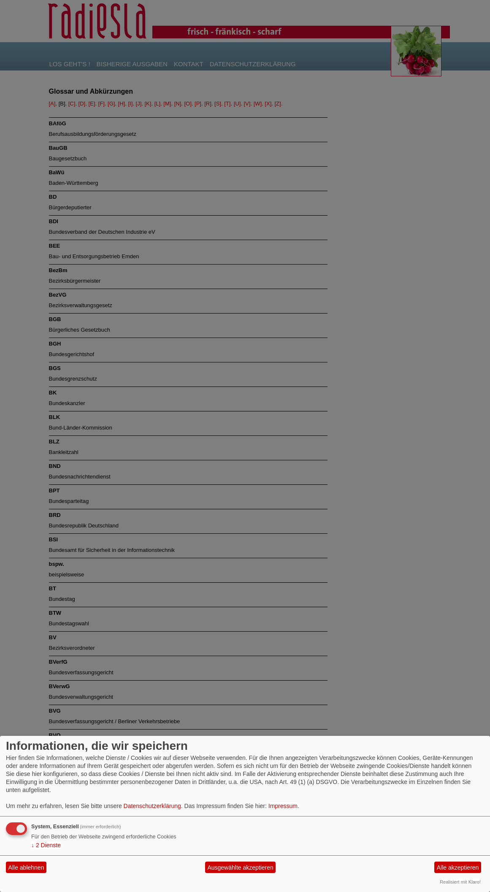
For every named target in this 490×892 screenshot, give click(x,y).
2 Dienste (46, 845)
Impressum (283, 806)
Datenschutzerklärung (152, 806)
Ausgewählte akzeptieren (240, 867)
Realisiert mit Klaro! (460, 881)
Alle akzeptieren (458, 867)
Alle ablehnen (26, 867)
